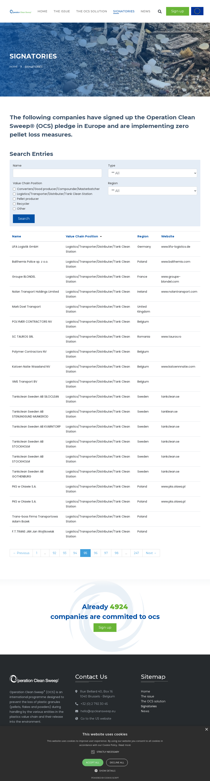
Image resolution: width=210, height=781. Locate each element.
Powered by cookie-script (105, 778)
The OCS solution (91, 11)
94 (75, 553)
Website (167, 236)
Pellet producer (26, 199)
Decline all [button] (117, 762)
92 (54, 553)
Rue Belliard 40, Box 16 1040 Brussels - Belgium (97, 694)
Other (19, 209)
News (145, 11)
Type (111, 165)
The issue (62, 11)
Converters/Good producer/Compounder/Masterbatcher (56, 189)
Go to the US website (96, 718)
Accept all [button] (92, 762)
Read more (125, 745)
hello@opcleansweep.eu (98, 711)
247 (136, 553)
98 (117, 553)
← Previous (21, 553)
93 (64, 553)
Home (42, 11)
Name (17, 165)
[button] (105, 770)
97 (106, 553)
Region (113, 183)
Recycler (21, 204)
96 (95, 553)
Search (24, 219)
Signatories (124, 11)
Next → (151, 553)
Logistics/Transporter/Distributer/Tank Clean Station (52, 194)
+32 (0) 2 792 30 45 (94, 704)
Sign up (177, 11)
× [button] (206, 729)
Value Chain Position (27, 183)
